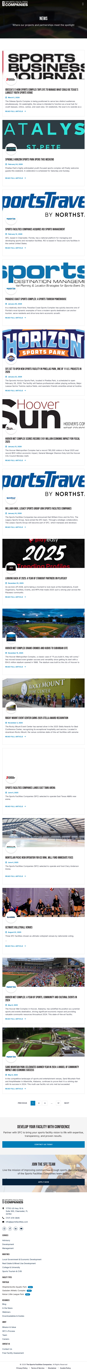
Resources (6, 1300)
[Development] (8, 1244)
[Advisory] (8, 1240)
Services (5, 1235)
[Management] (8, 1248)
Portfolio (5, 1282)
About (4, 1322)
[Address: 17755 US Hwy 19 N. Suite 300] (15, 1211)
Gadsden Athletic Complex (14, 1290)
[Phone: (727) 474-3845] (15, 1217)
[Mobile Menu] (83, 4)
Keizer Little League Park (13, 1294)
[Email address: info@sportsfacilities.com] (15, 1221)
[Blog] (13, 1304)
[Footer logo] (12, 1201)
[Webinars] (13, 1312)
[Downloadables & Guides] (13, 1316)
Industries (6, 1254)
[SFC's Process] (9, 1331)
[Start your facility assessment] (43, 1144)
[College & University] (43, 1267)
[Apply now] (43, 1182)
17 (59, 1102)
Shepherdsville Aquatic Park (14, 1287)
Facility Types (7, 1277)
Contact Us (6, 1344)
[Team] (9, 1335)
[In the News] (13, 1308)
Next (66, 1103)
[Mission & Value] (9, 1327)
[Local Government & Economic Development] (43, 1259)
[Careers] (9, 1339)
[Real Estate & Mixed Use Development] (43, 1263)
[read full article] (43, 83)
